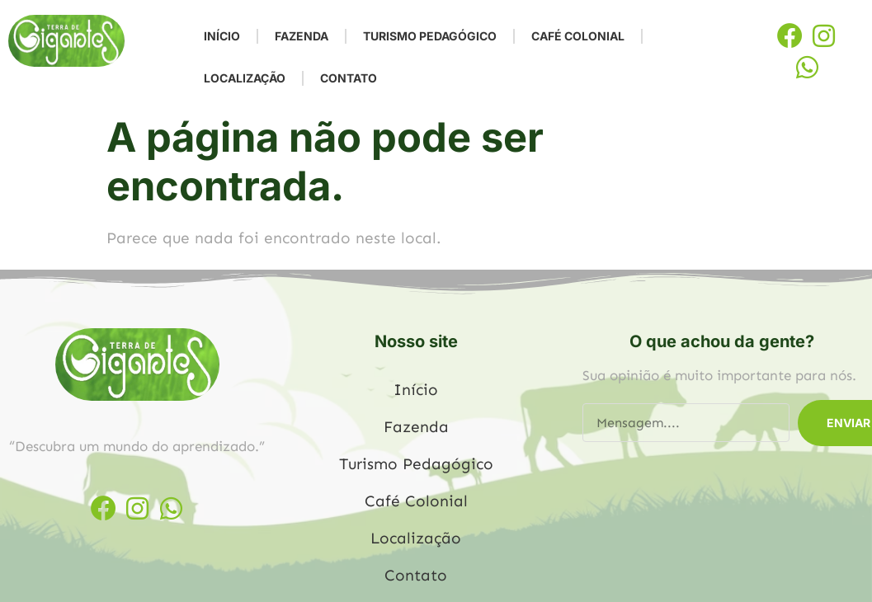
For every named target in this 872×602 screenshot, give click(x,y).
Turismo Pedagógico (430, 36)
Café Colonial (578, 36)
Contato (348, 78)
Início (222, 36)
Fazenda (301, 36)
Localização (244, 78)
